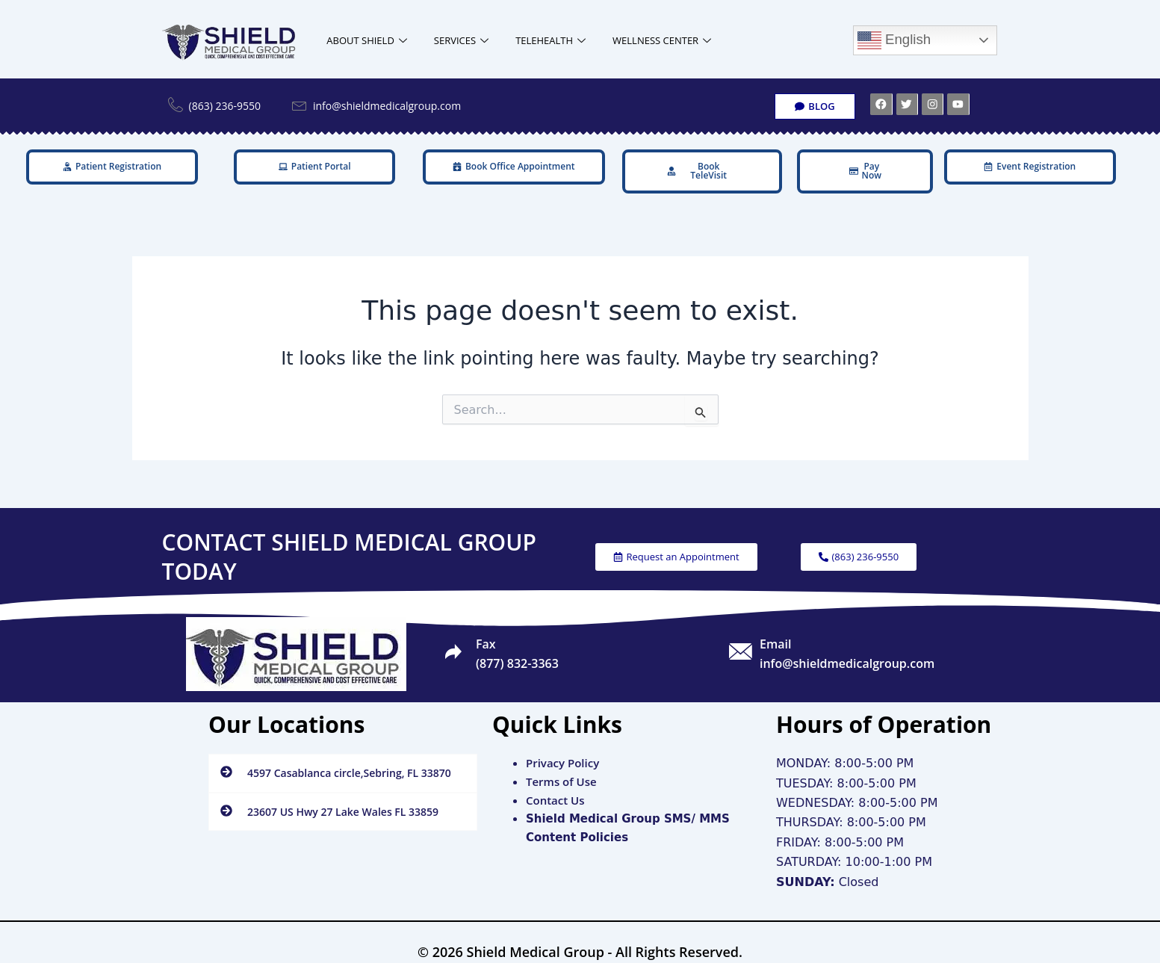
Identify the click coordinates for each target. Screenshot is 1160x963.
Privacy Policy (562, 749)
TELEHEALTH (550, 41)
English (894, 40)
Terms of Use (561, 767)
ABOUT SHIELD (366, 41)
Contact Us (555, 785)
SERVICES (461, 41)
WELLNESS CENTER (661, 41)
